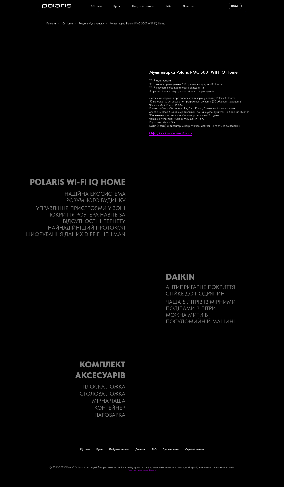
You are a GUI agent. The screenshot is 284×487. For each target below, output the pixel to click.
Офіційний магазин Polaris (170, 133)
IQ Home (96, 6)
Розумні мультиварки (91, 23)
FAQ (168, 6)
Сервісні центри (194, 449)
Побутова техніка (143, 6)
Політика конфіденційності (142, 470)
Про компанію (171, 449)
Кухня (116, 6)
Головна (51, 23)
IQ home (67, 23)
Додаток (188, 6)
